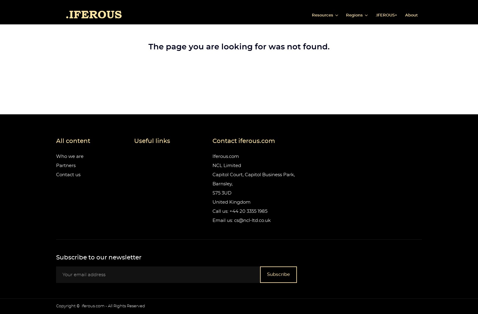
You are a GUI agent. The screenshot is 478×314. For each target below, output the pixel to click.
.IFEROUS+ (386, 15)
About (411, 15)
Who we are (70, 156)
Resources (323, 15)
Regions (355, 15)
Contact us (68, 175)
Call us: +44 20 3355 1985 (239, 211)
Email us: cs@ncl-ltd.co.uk (241, 220)
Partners (66, 165)
